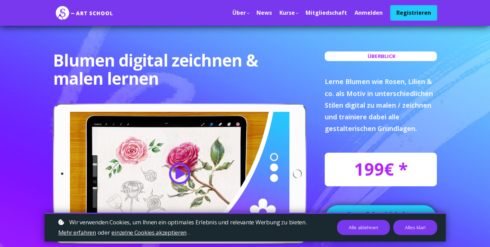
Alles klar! (415, 227)
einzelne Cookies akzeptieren (149, 232)
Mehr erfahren (77, 232)
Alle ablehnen (363, 227)
